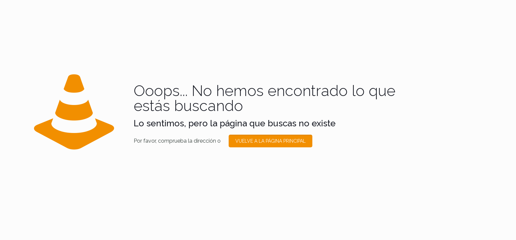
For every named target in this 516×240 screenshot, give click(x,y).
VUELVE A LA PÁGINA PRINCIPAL (270, 141)
